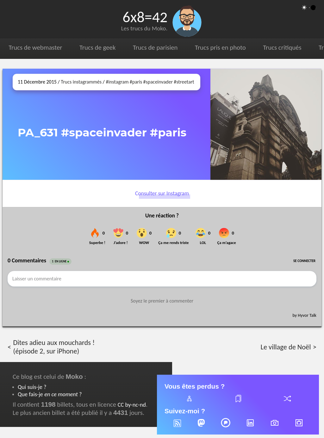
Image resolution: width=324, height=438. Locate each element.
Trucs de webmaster (35, 47)
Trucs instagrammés (81, 82)
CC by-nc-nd (132, 404)
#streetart (184, 82)
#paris (136, 82)
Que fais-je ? (50, 394)
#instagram (117, 82)
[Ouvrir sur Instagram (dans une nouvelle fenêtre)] (265, 124)
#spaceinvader (158, 82)
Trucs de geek (97, 47)
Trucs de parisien (155, 47)
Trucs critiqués (281, 47)
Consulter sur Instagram (162, 193)
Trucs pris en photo (219, 47)
